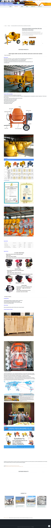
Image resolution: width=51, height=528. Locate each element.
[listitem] (25, 43)
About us (40, 15)
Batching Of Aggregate (22, 462)
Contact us (33, 15)
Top (49, 525)
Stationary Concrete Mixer (12, 462)
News (22, 15)
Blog (27, 15)
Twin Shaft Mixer (7, 462)
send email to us (32, 37)
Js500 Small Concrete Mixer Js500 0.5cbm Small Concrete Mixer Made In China (14, 466)
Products (16, 15)
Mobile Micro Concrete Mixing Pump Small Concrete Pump (12, 465)
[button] (4, 2)
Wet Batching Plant (40, 461)
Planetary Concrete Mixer (14, 461)
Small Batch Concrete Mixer (7, 461)
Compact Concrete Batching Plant (21, 461)
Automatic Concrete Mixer (34, 461)
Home (10, 15)
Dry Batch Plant (18, 462)
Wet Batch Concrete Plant (28, 461)
